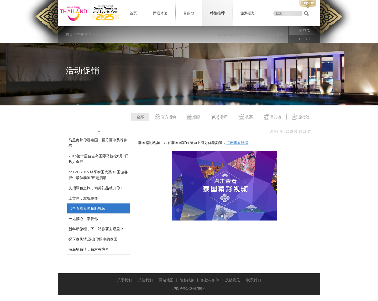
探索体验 (160, 13)
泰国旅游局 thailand (89, 13)
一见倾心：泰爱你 (83, 219)
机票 (245, 117)
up (98, 131)
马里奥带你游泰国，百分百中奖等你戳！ (98, 143)
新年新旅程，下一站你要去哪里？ (96, 229)
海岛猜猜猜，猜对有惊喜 (89, 249)
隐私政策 (187, 280)
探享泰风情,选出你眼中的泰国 (93, 239)
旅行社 (300, 117)
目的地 (188, 13)
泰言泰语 (276, 34)
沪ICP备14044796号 (189, 288)
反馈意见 (232, 280)
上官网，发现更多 (83, 198)
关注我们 (145, 280)
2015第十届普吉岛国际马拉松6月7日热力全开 (99, 159)
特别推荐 (217, 13)
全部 (140, 117)
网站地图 (166, 280)
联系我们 (253, 280)
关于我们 (124, 280)
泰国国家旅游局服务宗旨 (238, 34)
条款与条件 (210, 280)
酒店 (194, 117)
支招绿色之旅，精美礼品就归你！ (96, 188)
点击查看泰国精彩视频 (87, 208)
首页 (133, 13)
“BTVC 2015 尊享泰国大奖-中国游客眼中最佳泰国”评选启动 (98, 175)
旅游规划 (247, 13)
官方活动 (165, 117)
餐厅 (219, 117)
